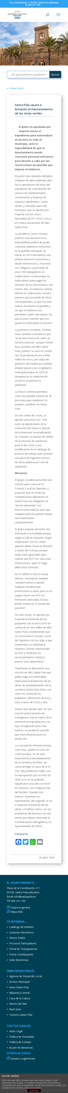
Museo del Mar (18, 1003)
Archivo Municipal (19, 981)
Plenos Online (17, 938)
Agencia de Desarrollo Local (25, 976)
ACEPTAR (33, 1091)
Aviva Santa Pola (19, 987)
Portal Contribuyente (21, 954)
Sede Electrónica (18, 960)
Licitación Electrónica (21, 932)
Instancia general (20, 907)
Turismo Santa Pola (20, 1014)
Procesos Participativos (23, 943)
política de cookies (32, 1088)
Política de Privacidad (21, 1036)
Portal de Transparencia (23, 949)
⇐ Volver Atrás (15, 88)
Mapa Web (16, 911)
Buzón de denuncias (21, 1047)
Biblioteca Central (19, 992)
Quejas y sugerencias (22, 1058)
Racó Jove (15, 1009)
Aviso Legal (16, 1031)
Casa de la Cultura (19, 998)
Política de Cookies (20, 1042)
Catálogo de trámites (21, 927)
